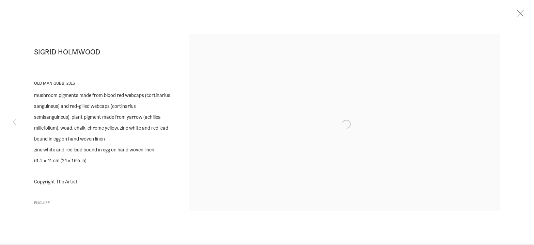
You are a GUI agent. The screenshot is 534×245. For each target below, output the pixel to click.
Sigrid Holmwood (67, 54)
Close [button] (524, 15)
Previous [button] (14, 122)
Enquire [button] (42, 205)
